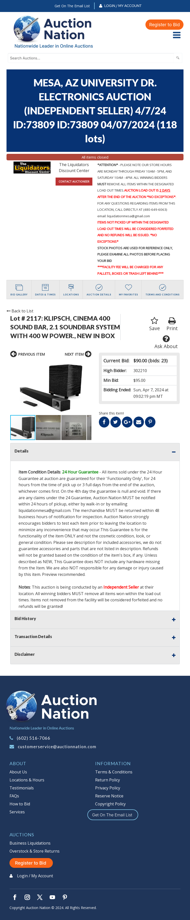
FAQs (14, 796)
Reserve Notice (109, 796)
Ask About (166, 342)
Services (17, 812)
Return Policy (107, 780)
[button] (15, 388)
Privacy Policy (107, 788)
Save (154, 324)
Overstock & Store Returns (35, 851)
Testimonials (22, 788)
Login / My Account (122, 5)
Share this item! (111, 413)
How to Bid (20, 804)
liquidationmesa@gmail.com (45, 510)
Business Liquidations (30, 843)
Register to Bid (164, 24)
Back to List (20, 311)
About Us (18, 772)
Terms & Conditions (113, 772)
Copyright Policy (110, 804)
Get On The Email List (72, 5)
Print (172, 324)
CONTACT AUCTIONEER (74, 181)
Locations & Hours (27, 780)
